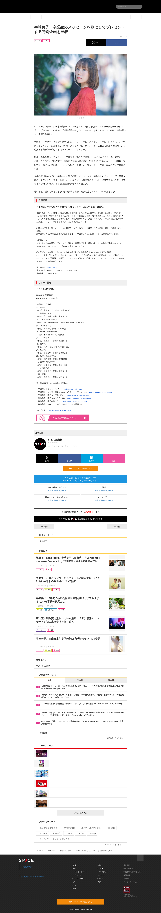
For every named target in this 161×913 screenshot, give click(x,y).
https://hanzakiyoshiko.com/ (71, 389)
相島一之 (56, 833)
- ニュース (101, 869)
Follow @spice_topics (57, 490)
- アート (75, 882)
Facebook (27, 866)
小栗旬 (68, 833)
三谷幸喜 (42, 833)
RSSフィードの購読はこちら (82, 468)
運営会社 (126, 865)
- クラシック (76, 875)
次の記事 (119, 527)
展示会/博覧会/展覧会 (47, 828)
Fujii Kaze (109, 828)
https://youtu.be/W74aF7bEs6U (75, 401)
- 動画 (99, 865)
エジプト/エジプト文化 (89, 828)
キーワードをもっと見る (115, 845)
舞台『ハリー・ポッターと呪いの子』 (54, 839)
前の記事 (42, 527)
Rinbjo (92, 833)
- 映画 (74, 889)
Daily (50, 680)
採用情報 (126, 875)
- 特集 (99, 882)
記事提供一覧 (128, 869)
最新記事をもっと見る (116, 738)
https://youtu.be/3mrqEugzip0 (100, 392)
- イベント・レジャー (79, 872)
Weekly (81, 680)
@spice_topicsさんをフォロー (31, 876)
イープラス (39, 851)
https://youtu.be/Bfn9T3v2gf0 (60, 410)
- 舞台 (74, 869)
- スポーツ (75, 885)
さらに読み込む (88, 813)
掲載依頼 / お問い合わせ (132, 872)
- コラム (100, 878)
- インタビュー (102, 872)
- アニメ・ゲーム (78, 878)
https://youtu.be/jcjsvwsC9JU (78, 395)
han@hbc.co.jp (51, 268)
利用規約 (126, 878)
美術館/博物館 (68, 828)
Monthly (111, 680)
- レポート (101, 875)
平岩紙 (80, 833)
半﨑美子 (42, 541)
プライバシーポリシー (131, 882)
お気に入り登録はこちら (69, 418)
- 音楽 (74, 865)
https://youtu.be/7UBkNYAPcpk (79, 398)
